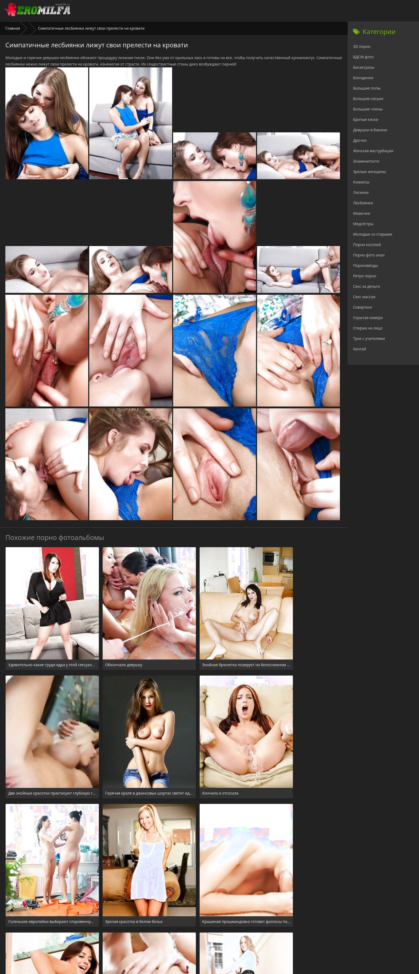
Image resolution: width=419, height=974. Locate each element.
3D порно (361, 46)
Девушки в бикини (370, 129)
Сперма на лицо (367, 328)
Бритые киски (365, 119)
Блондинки (363, 77)
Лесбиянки (363, 202)
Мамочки (361, 213)
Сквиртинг (362, 307)
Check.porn (221, 941)
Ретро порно (364, 275)
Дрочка (359, 140)
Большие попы (367, 88)
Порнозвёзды (365, 265)
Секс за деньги (366, 286)
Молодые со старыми (372, 234)
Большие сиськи (368, 98)
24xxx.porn (197, 941)
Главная (12, 28)
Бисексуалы (363, 67)
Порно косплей (367, 244)
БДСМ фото (363, 56)
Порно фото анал (369, 255)
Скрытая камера (368, 317)
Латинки (360, 192)
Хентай (359, 348)
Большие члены (367, 109)
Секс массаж (364, 296)
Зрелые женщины (369, 171)
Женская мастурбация (373, 150)
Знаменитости (366, 161)
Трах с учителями (369, 338)
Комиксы (361, 182)
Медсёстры (363, 223)
